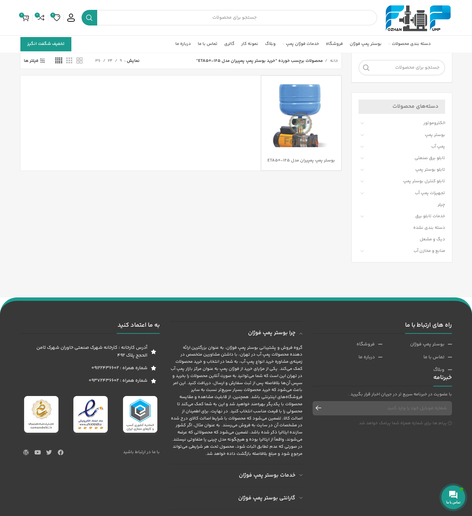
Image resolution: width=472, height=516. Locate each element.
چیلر (441, 204)
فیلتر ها (31, 61)
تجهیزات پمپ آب (430, 193)
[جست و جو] (229, 17)
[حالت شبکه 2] (79, 60)
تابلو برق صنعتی (430, 158)
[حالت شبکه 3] (69, 60)
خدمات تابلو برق (430, 216)
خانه (333, 60)
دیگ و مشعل (432, 239)
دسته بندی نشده (429, 227)
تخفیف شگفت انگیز (46, 43)
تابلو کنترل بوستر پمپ (424, 181)
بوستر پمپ (435, 135)
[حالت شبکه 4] (58, 60)
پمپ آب (438, 146)
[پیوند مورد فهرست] (417, 344)
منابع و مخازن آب (429, 250)
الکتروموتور (434, 123)
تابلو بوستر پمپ (430, 169)
